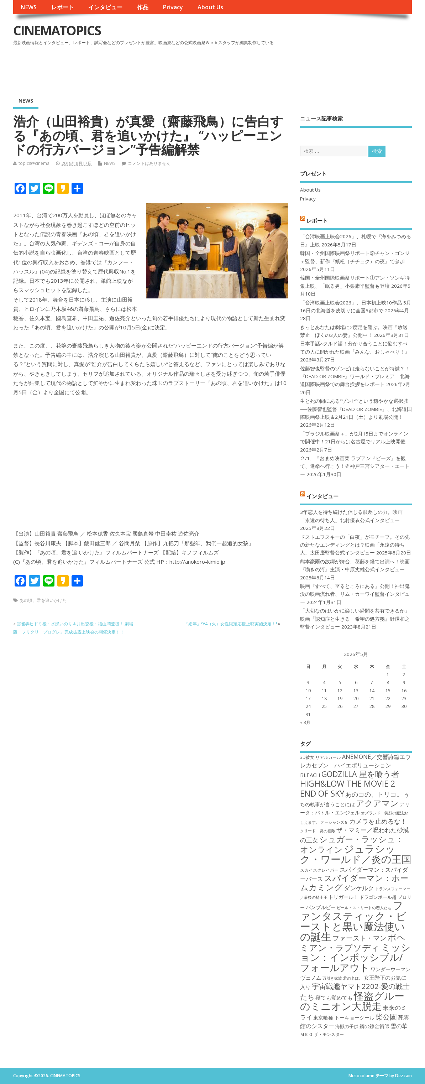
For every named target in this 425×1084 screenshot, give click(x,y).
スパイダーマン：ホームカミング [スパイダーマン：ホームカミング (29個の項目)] (354, 882)
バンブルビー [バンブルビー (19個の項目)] (321, 907)
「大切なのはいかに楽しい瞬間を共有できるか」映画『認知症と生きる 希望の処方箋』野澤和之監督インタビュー (355, 619)
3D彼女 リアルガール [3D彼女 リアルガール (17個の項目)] (320, 757)
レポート (62, 7)
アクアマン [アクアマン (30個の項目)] (377, 803)
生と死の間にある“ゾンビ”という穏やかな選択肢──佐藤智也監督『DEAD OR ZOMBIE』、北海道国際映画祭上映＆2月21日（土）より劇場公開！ (355, 409)
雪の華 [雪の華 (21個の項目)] (399, 1026)
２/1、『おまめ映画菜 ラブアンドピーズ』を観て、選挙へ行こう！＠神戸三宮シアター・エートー (355, 466)
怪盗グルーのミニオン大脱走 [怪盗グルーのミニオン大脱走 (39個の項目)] (352, 1001)
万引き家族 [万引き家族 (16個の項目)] (332, 978)
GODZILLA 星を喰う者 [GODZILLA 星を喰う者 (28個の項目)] (360, 774)
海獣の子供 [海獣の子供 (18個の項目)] (346, 1026)
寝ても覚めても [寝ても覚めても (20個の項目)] (334, 997)
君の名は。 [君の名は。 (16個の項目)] (353, 978)
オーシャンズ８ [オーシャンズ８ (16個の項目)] (334, 822)
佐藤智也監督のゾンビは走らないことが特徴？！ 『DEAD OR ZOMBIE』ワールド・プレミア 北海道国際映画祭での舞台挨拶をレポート (355, 376)
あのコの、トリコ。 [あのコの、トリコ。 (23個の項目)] (374, 794)
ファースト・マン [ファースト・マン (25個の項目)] (359, 938)
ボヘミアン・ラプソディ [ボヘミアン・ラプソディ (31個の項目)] (352, 942)
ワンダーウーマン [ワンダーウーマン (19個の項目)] (390, 969)
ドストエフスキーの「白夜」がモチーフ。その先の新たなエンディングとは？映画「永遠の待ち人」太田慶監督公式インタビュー (355, 545)
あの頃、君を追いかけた (43, 600)
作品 (142, 7)
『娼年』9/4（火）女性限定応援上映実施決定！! (230, 624)
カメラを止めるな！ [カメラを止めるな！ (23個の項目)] (378, 821)
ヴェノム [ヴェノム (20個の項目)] (310, 977)
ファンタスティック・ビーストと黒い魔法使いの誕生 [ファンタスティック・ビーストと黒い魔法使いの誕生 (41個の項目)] (353, 921)
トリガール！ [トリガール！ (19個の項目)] (343, 896)
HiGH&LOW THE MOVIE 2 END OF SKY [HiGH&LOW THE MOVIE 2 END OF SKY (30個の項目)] (347, 788)
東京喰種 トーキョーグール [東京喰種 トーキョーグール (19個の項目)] (343, 1017)
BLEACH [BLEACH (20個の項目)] (310, 774)
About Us (210, 7)
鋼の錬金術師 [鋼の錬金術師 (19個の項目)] (374, 1026)
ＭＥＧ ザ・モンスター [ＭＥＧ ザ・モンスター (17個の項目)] (322, 1034)
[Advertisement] (276, 67)
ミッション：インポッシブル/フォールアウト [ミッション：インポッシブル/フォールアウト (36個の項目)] (355, 957)
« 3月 (305, 722)
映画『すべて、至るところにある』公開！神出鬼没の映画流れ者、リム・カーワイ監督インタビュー (355, 594)
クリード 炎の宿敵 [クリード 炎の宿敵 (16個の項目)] (317, 830)
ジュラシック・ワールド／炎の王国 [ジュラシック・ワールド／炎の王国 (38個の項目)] (355, 854)
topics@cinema (34, 163)
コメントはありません (149, 163)
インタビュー (105, 7)
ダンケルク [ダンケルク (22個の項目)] (359, 888)
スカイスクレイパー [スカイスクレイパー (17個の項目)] (319, 870)
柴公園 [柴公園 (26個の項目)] (386, 1017)
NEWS (28, 7)
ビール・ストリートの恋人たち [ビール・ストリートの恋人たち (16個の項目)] (364, 907)
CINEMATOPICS (57, 30)
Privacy (173, 7)
